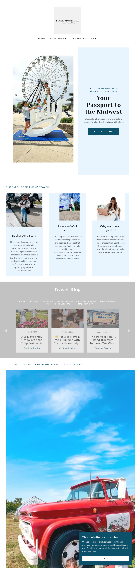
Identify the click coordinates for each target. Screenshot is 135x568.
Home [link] (41, 38)
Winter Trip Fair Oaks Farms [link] (58, 303)
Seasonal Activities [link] (108, 301)
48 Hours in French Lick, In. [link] (42, 301)
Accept (105, 559)
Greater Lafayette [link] (65, 301)
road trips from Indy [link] (83, 303)
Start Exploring (104, 131)
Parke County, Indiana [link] (86, 301)
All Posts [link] (22, 301)
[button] (58, 38)
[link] (67, 20)
